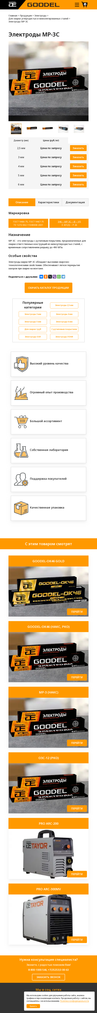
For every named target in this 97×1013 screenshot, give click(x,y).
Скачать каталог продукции (48, 287)
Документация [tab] (75, 202)
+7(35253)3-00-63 (58, 970)
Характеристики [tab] (48, 202)
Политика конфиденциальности (74, 1001)
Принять (33, 1006)
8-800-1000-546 (37, 970)
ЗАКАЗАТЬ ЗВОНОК (48, 977)
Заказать (78, 148)
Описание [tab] (22, 202)
